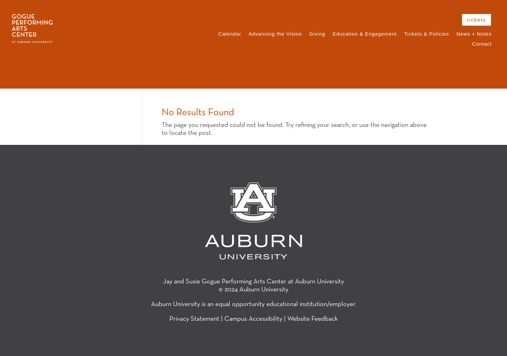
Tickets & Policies (426, 34)
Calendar (229, 34)
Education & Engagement (365, 34)
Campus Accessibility (253, 319)
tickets (476, 20)
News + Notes (474, 34)
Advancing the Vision (275, 34)
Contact (482, 44)
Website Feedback (312, 319)
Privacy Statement (194, 319)
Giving (317, 34)
